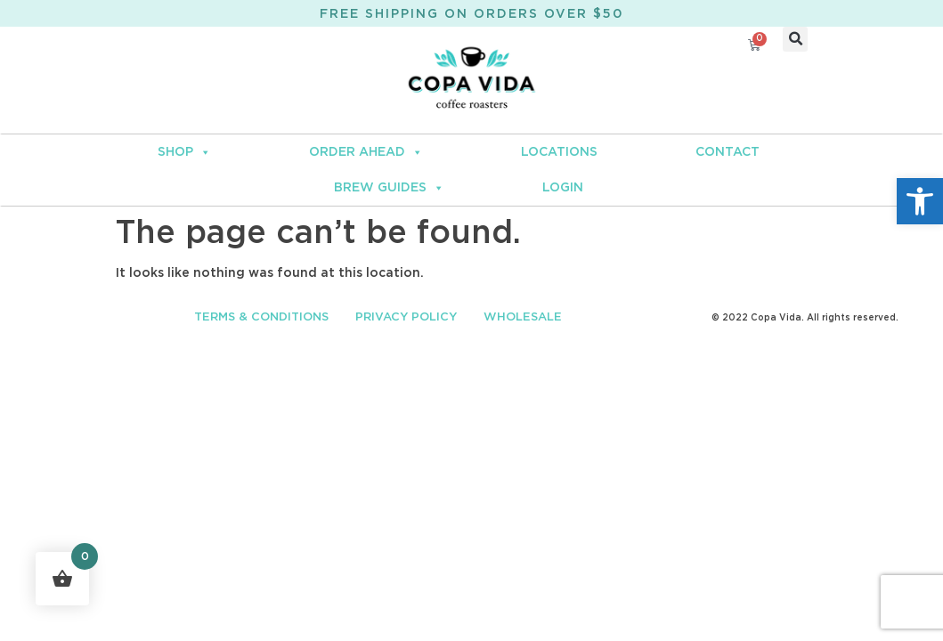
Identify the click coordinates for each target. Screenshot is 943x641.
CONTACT (727, 152)
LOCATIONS (559, 152)
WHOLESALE (523, 317)
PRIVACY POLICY (406, 317)
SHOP (184, 152)
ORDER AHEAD (366, 152)
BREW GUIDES (389, 188)
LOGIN (562, 188)
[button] (920, 201)
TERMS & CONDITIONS (261, 317)
